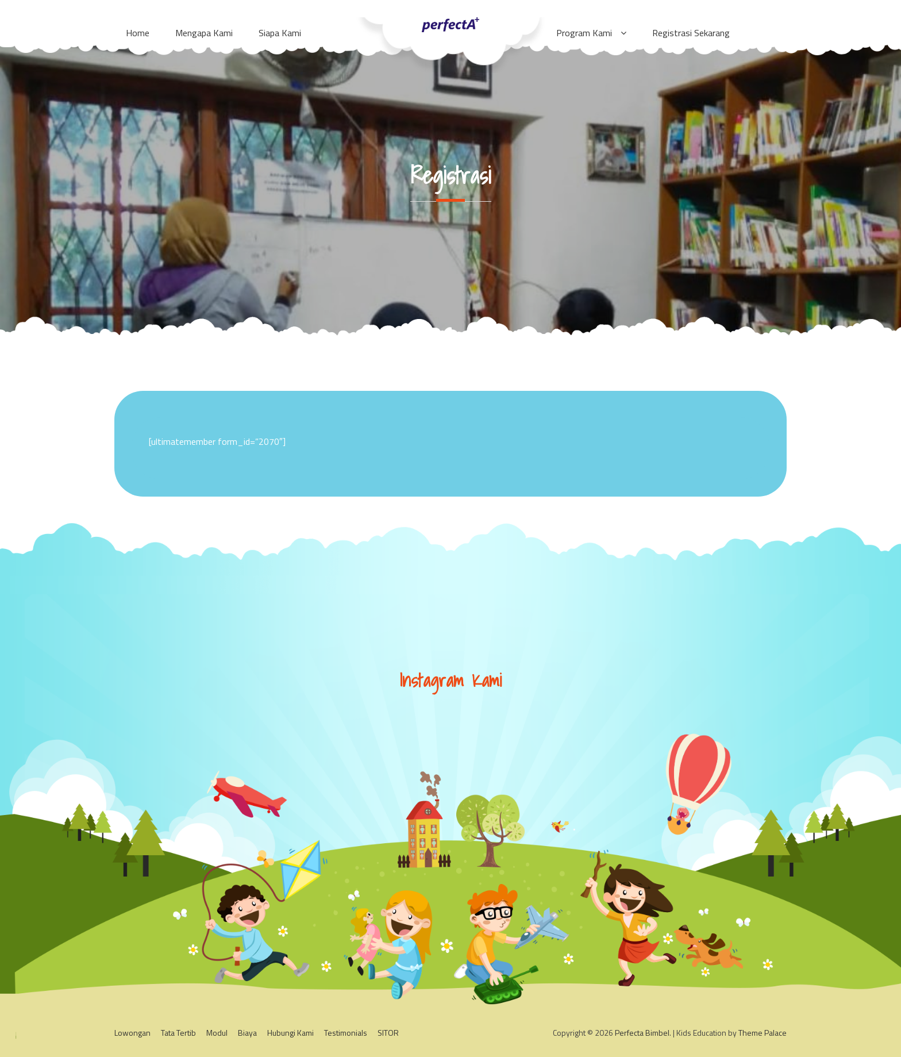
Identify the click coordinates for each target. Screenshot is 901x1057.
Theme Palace (762, 1033)
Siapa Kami (280, 33)
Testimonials (345, 1033)
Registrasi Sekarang (691, 33)
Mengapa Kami (204, 33)
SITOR (388, 1033)
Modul (217, 1033)
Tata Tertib (178, 1033)
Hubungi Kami (290, 1033)
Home (137, 33)
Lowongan (132, 1033)
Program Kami (584, 33)
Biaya (247, 1033)
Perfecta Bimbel (642, 1033)
